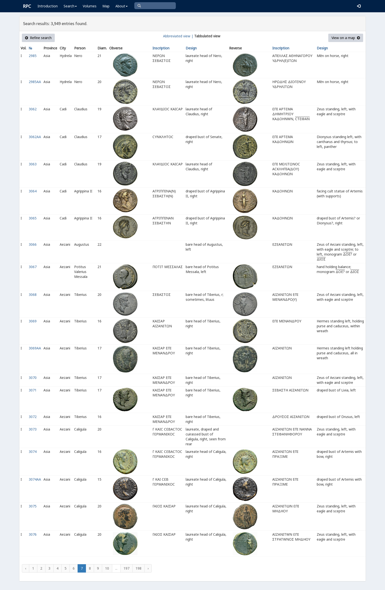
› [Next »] (148, 568)
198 (138, 568)
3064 (33, 191)
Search (70, 6)
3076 (33, 534)
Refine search (38, 37)
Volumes (89, 6)
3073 (33, 429)
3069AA (35, 348)
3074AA (35, 479)
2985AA (35, 81)
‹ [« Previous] (25, 568)
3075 (33, 506)
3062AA (35, 136)
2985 (33, 55)
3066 (33, 244)
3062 (33, 109)
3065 (33, 218)
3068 (33, 294)
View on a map (345, 37)
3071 (33, 390)
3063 (33, 164)
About (121, 6)
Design (191, 48)
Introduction (48, 6)
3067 (33, 266)
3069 (33, 321)
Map (106, 6)
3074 (33, 451)
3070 (33, 377)
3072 (33, 416)
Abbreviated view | (178, 36)
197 (126, 568)
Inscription (160, 48)
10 (107, 568)
